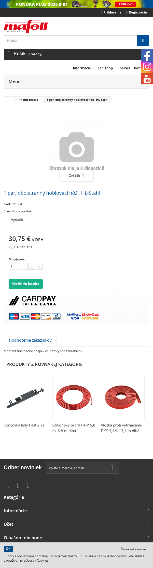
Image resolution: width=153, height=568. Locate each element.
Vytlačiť (17, 220)
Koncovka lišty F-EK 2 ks (24, 425)
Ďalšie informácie (133, 549)
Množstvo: (17, 259)
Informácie (82, 68)
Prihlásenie (111, 12)
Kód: (7, 204)
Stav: (8, 211)
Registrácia (136, 12)
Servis (125, 68)
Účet (8, 524)
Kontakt (140, 68)
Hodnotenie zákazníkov (30, 340)
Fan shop (105, 68)
